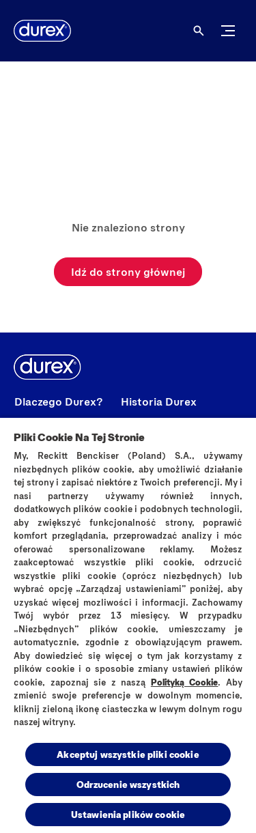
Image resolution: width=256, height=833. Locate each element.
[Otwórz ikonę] (198, 30)
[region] (128, 624)
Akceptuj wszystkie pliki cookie (128, 754)
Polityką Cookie (184, 682)
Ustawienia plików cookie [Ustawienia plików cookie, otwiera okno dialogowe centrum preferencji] (128, 814)
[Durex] (42, 31)
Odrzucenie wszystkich (128, 784)
